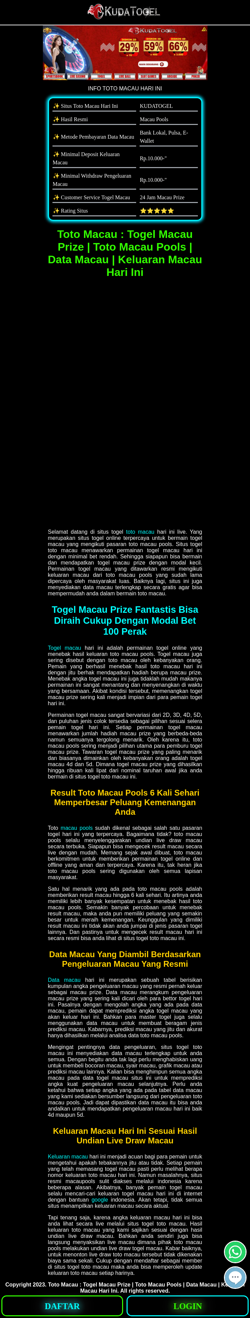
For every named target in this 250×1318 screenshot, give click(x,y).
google (100, 1200)
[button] (235, 1277)
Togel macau (64, 648)
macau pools (77, 828)
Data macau (64, 980)
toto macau (140, 532)
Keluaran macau (68, 1156)
